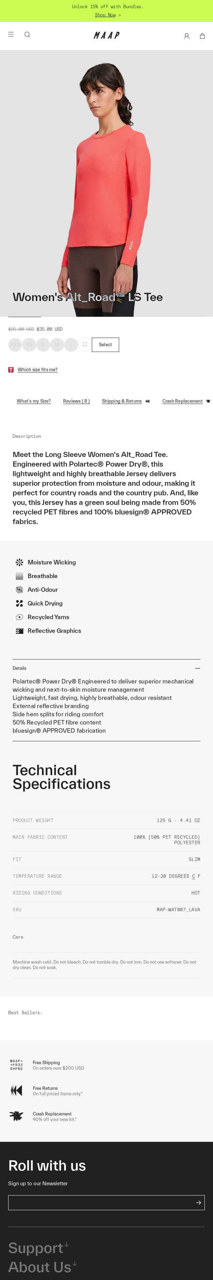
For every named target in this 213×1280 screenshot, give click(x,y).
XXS (15, 344)
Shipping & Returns (126, 401)
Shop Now (105, 14)
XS (29, 344)
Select (105, 344)
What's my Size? (34, 401)
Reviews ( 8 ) (76, 401)
